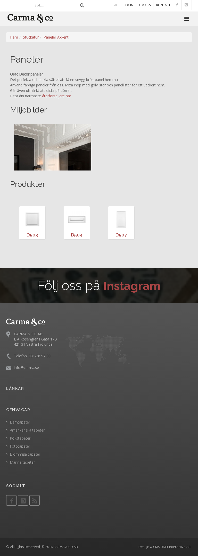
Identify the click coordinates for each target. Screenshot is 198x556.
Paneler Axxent (56, 37)
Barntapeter (20, 422)
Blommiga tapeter (25, 454)
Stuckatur (31, 37)
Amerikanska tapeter (27, 430)
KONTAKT (163, 5)
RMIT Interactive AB (176, 546)
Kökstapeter (20, 438)
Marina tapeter (22, 462)
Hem (14, 37)
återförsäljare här (56, 95)
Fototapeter (20, 446)
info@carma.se (26, 367)
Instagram (132, 285)
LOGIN (128, 5)
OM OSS (145, 5)
